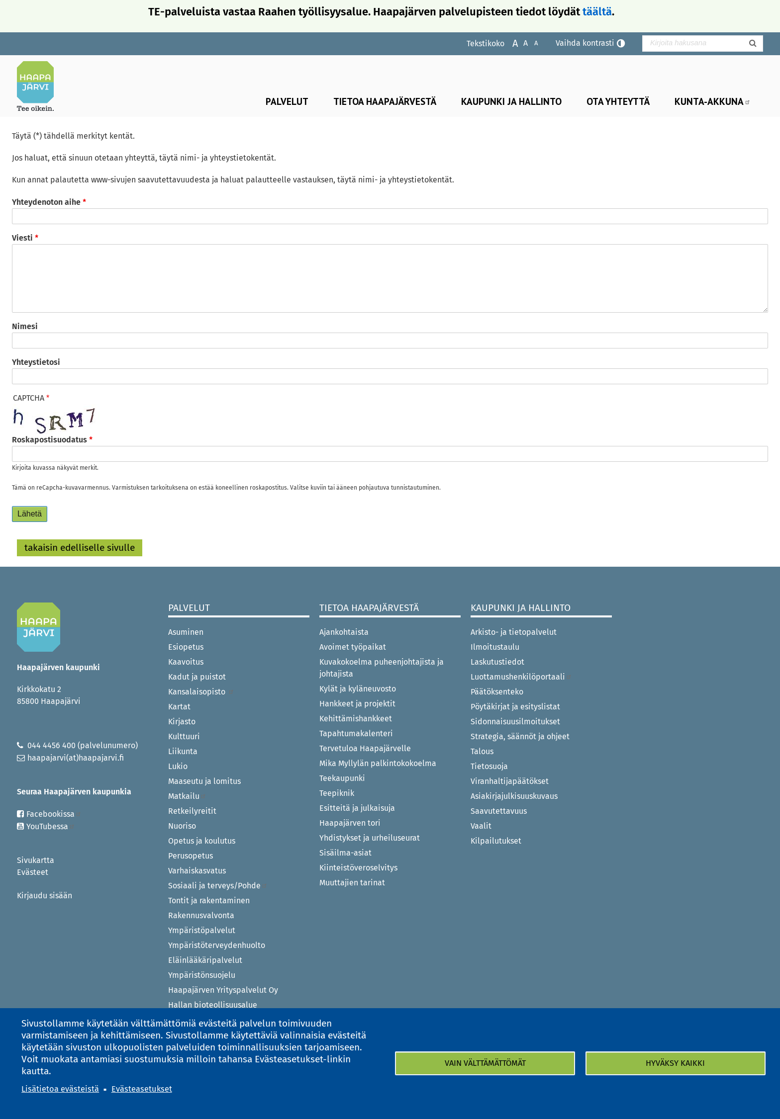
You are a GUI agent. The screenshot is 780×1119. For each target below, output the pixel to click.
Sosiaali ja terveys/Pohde (218, 885)
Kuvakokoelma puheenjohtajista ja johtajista (381, 668)
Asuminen (185, 632)
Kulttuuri (184, 736)
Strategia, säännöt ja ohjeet (520, 736)
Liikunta (182, 751)
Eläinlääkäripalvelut (205, 960)
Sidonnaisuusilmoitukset (515, 721)
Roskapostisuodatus (49, 439)
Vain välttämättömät (485, 1063)
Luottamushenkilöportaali (521, 677)
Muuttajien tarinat (352, 882)
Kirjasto (181, 721)
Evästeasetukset (141, 1089)
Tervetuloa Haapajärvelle (365, 748)
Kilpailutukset (496, 841)
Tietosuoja (489, 766)
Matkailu (187, 796)
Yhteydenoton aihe (46, 202)
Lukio (178, 766)
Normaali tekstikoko (520, 42)
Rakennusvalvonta (201, 915)
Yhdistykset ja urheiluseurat (369, 838)
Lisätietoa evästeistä (60, 1089)
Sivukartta (35, 860)
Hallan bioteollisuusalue (212, 1005)
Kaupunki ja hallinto (511, 101)
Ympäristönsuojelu (201, 975)
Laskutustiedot (497, 662)
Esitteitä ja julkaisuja (357, 808)
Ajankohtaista (344, 632)
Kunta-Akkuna (713, 101)
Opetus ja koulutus (201, 841)
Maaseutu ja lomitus (204, 781)
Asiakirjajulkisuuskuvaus (514, 796)
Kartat (179, 706)
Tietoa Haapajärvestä (384, 101)
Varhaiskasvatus (197, 870)
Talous (482, 751)
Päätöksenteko (497, 691)
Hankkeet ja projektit (357, 703)
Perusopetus (190, 856)
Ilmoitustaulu (495, 647)
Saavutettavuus (499, 811)
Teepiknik (336, 793)
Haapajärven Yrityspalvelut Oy (223, 990)
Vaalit (481, 826)
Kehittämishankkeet (355, 718)
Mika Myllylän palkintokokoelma (377, 763)
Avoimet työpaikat (352, 647)
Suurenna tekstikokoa (510, 42)
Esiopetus (185, 647)
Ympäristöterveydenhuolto (216, 945)
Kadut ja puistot (197, 677)
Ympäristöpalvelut (201, 930)
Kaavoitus (185, 662)
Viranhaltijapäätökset (510, 781)
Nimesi (25, 326)
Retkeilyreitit (192, 811)
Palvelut (287, 101)
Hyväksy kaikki (675, 1063)
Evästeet (32, 872)
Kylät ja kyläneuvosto (357, 688)
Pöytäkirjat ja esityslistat (515, 706)
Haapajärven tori (350, 823)
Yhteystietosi (36, 362)
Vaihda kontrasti (585, 43)
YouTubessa (50, 826)
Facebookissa (54, 814)
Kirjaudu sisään (44, 895)
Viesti (22, 238)
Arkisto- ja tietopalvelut (514, 632)
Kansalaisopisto (201, 691)
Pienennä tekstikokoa (531, 42)
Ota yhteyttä (618, 101)
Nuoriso (182, 826)
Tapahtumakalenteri (356, 733)
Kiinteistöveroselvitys (358, 867)
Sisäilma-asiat (345, 853)
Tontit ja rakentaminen (209, 900)
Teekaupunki (342, 778)
